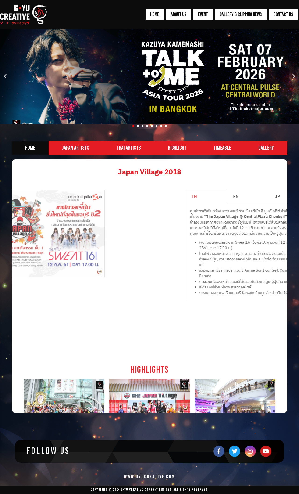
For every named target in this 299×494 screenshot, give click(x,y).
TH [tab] (243, 196)
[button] (133, 126)
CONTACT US (283, 14)
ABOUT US (178, 14)
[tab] (30, 148)
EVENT (203, 14)
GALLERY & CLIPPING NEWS (241, 14)
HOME (154, 14)
